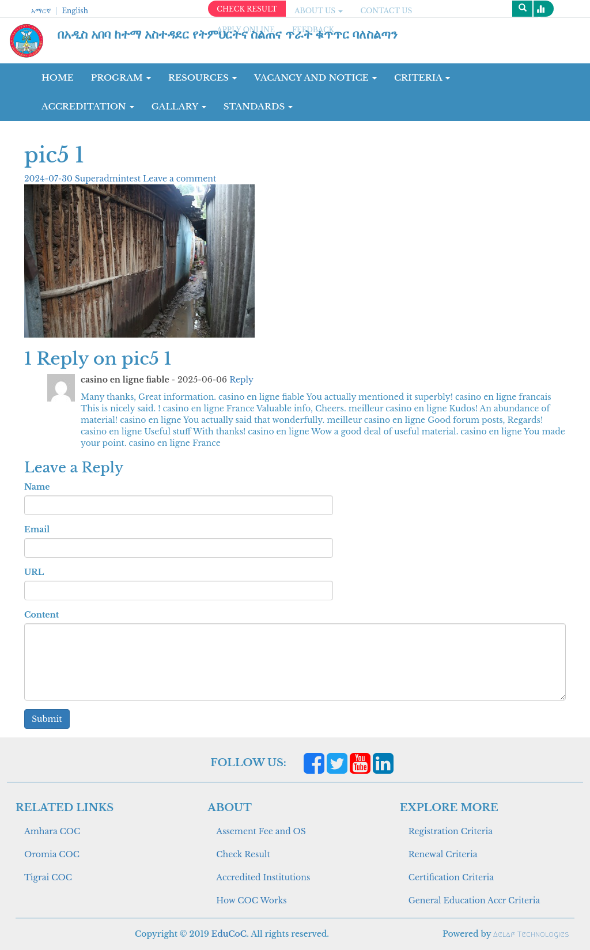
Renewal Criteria (443, 854)
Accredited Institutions (263, 877)
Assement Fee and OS (261, 831)
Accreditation (87, 106)
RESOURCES (202, 77)
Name (37, 487)
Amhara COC (52, 831)
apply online (246, 29)
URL (34, 572)
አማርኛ (41, 10)
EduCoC (229, 934)
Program (121, 77)
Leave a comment (179, 178)
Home (57, 77)
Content (41, 615)
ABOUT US (318, 10)
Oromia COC (52, 854)
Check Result (243, 854)
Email (37, 529)
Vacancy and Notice (315, 77)
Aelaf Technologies (531, 934)
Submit (47, 719)
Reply (241, 379)
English (75, 10)
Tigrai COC (48, 877)
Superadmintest (109, 178)
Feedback (313, 29)
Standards (258, 106)
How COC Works (251, 900)
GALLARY (179, 106)
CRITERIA (422, 77)
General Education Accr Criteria (474, 900)
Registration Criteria (451, 831)
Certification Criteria (451, 877)
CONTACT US (386, 10)
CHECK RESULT (247, 9)
